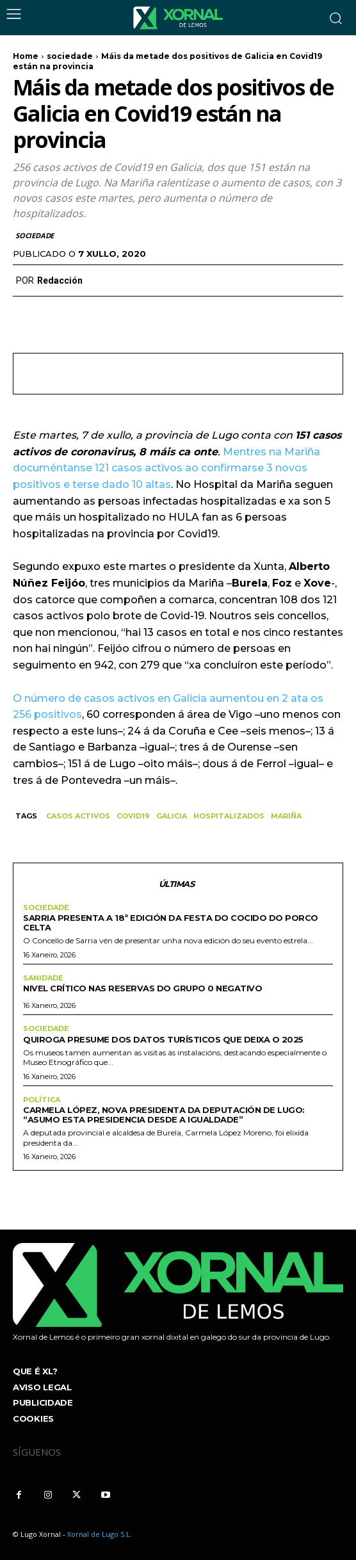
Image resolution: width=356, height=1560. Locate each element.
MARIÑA (286, 815)
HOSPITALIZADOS (228, 815)
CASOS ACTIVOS (78, 815)
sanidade (43, 978)
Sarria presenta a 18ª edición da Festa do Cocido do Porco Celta (170, 922)
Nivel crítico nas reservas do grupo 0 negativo (142, 988)
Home (25, 56)
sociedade (70, 56)
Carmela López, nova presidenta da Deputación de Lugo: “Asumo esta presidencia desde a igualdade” (164, 1115)
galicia (171, 815)
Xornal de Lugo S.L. (99, 1534)
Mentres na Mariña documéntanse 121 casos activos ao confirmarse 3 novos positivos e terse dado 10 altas (166, 468)
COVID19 (133, 815)
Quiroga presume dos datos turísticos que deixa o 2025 (163, 1039)
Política (41, 1100)
